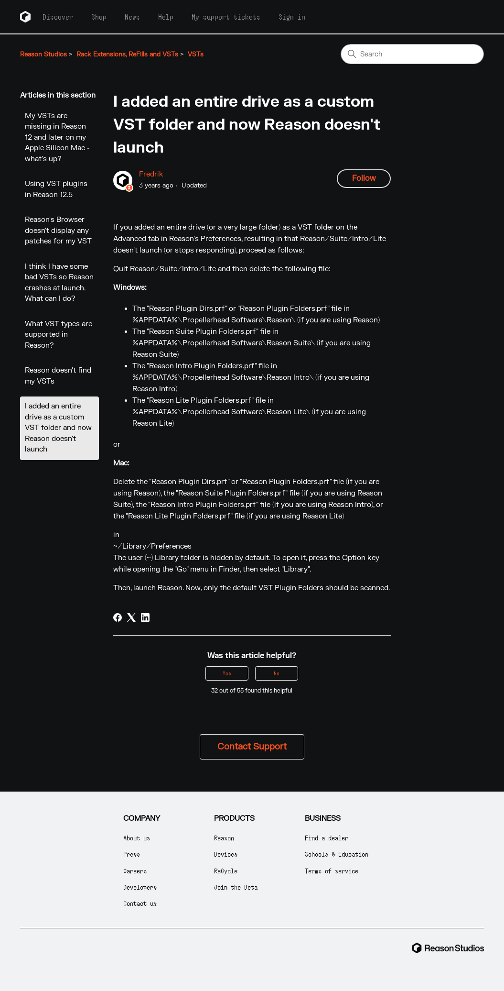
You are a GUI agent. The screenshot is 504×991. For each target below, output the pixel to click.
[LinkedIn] (145, 617)
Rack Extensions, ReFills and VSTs (127, 54)
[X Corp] (131, 617)
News (132, 17)
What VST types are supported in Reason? (58, 334)
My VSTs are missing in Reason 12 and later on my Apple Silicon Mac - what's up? (57, 137)
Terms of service (331, 870)
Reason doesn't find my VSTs (58, 376)
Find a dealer (326, 837)
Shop (99, 17)
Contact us (140, 903)
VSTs (196, 54)
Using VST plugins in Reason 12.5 (56, 189)
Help (165, 17)
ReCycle (225, 870)
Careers (135, 870)
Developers (140, 887)
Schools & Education (336, 854)
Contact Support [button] (252, 746)
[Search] (412, 54)
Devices (225, 854)
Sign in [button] (292, 17)
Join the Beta (235, 887)
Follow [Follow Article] (363, 178)
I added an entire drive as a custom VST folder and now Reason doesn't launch (58, 428)
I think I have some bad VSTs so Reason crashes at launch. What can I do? (59, 283)
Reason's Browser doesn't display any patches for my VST (58, 230)
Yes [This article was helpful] (227, 673)
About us (136, 837)
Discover (58, 17)
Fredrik (151, 174)
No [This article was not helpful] (276, 673)
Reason (224, 837)
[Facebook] (117, 617)
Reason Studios (43, 54)
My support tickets (226, 17)
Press (131, 854)
